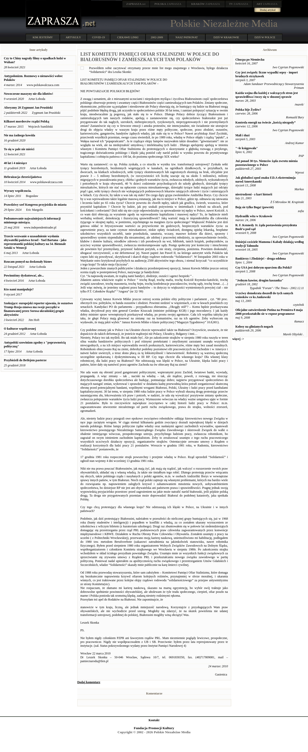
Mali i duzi (242, 135)
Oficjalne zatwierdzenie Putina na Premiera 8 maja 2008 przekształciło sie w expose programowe (269, 312)
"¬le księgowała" (246, 148)
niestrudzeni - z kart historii (253, 194)
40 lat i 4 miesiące (15, 163)
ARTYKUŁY (73, 37)
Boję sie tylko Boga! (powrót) (254, 207)
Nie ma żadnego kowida (19, 135)
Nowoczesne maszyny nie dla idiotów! (29, 94)
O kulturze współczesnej (20, 328)
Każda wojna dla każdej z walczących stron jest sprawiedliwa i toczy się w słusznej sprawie (266, 95)
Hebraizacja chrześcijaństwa (23, 177)
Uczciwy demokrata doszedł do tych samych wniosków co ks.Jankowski (264, 295)
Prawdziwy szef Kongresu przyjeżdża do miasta (35, 204)
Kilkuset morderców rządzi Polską (27, 121)
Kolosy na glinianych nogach (254, 326)
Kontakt (154, 720)
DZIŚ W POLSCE (264, 37)
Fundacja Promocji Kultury (154, 728)
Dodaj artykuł (268, 9)
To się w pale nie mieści (19, 149)
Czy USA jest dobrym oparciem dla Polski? (263, 267)
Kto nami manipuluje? (19, 289)
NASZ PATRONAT (187, 37)
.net (136, 3)
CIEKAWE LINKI (128, 37)
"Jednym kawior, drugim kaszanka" (259, 280)
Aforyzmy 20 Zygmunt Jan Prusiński (28, 107)
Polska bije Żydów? (248, 109)
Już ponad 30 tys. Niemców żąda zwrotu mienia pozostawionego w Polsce (266, 163)
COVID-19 (98, 37)
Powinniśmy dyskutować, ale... (24, 275)
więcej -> (238, 339)
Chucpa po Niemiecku (249, 59)
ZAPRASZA (168, 3)
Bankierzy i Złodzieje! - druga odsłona (260, 258)
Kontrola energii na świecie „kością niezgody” (265, 122)
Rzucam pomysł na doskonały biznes (28, 261)
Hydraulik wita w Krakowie (253, 216)
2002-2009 (157, 37)
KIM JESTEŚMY (43, 37)
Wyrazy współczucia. (18, 191)
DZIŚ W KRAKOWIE (226, 37)
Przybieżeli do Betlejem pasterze (25, 360)
